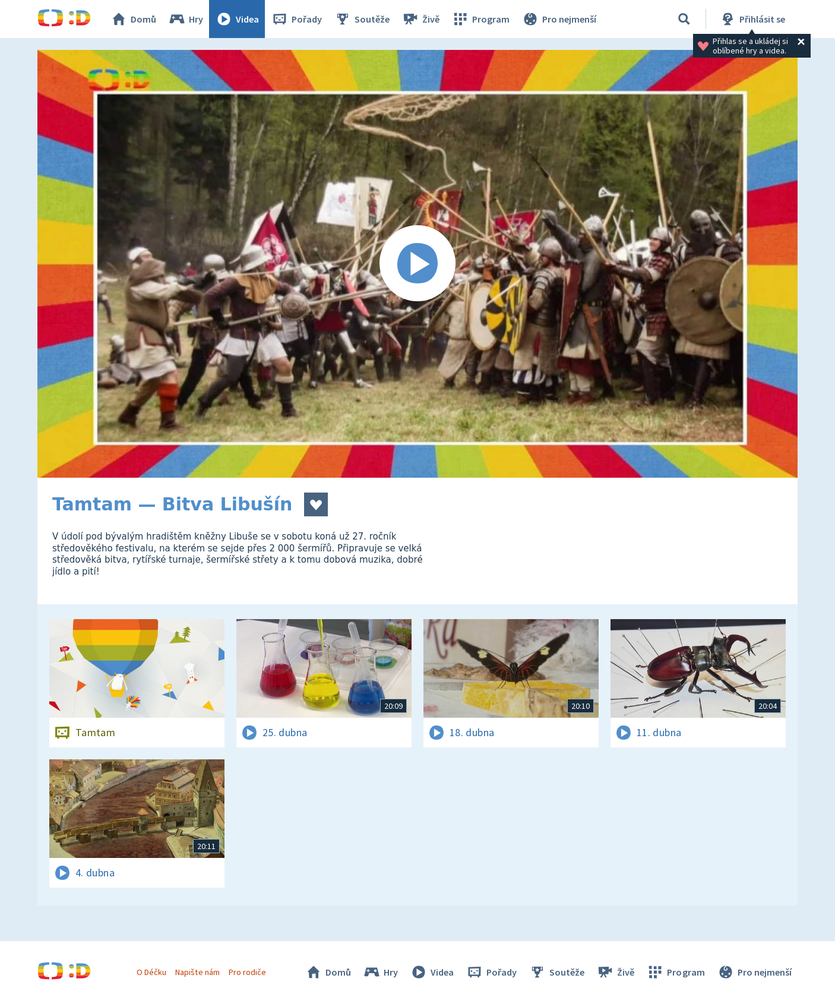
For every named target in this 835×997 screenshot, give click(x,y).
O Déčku (151, 972)
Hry (185, 19)
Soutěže (362, 19)
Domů (133, 19)
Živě (420, 19)
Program (480, 19)
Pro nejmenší (558, 19)
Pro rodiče (247, 972)
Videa (237, 19)
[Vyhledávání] (684, 19)
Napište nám (197, 972)
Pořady (296, 19)
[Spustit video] (417, 264)
